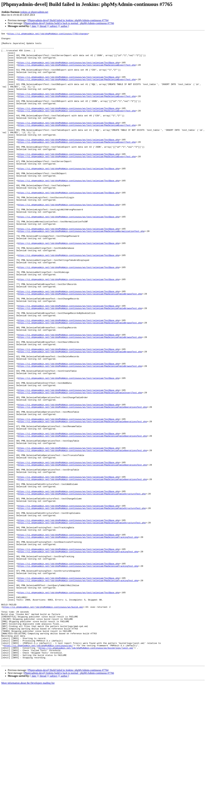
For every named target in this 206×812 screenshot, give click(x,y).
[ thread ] (43, 26)
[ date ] (34, 26)
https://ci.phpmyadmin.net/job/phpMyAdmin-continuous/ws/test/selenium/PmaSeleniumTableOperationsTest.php (82, 482)
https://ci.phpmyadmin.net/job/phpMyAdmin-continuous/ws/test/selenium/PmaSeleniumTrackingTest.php (78, 638)
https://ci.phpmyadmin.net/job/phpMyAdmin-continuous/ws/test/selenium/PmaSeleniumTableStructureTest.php (82, 586)
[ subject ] (53, 26)
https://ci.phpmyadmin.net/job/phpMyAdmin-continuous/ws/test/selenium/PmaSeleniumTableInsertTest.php (80, 464)
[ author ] (64, 26)
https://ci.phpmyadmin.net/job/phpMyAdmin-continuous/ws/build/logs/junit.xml (86, 771)
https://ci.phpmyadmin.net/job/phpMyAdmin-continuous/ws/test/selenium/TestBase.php (68, 68)
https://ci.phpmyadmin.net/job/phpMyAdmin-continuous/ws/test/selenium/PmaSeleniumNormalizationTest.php (81, 271)
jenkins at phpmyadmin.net (34, 12)
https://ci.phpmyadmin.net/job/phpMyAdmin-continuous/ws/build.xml (43, 722)
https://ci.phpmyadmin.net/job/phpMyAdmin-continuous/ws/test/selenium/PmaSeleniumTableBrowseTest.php (80, 346)
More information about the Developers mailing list (28, 809)
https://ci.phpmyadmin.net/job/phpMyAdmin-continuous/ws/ (38, 768)
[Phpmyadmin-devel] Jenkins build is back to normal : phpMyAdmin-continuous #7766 (68, 23)
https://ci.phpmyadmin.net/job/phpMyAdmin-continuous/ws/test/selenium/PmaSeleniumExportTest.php (77, 71)
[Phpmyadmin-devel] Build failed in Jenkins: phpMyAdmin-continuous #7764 (68, 20)
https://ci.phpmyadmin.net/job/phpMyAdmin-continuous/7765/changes (48, 34)
